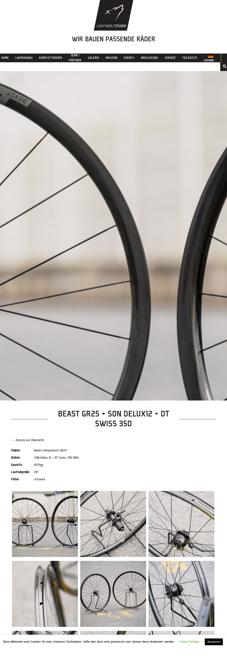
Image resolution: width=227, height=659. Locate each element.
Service (170, 57)
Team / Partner (75, 58)
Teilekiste (189, 57)
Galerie (93, 57)
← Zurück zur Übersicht (27, 440)
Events (129, 57)
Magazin (111, 57)
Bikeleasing (149, 57)
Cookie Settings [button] (189, 641)
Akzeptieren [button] (213, 641)
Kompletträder (50, 57)
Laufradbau (23, 57)
